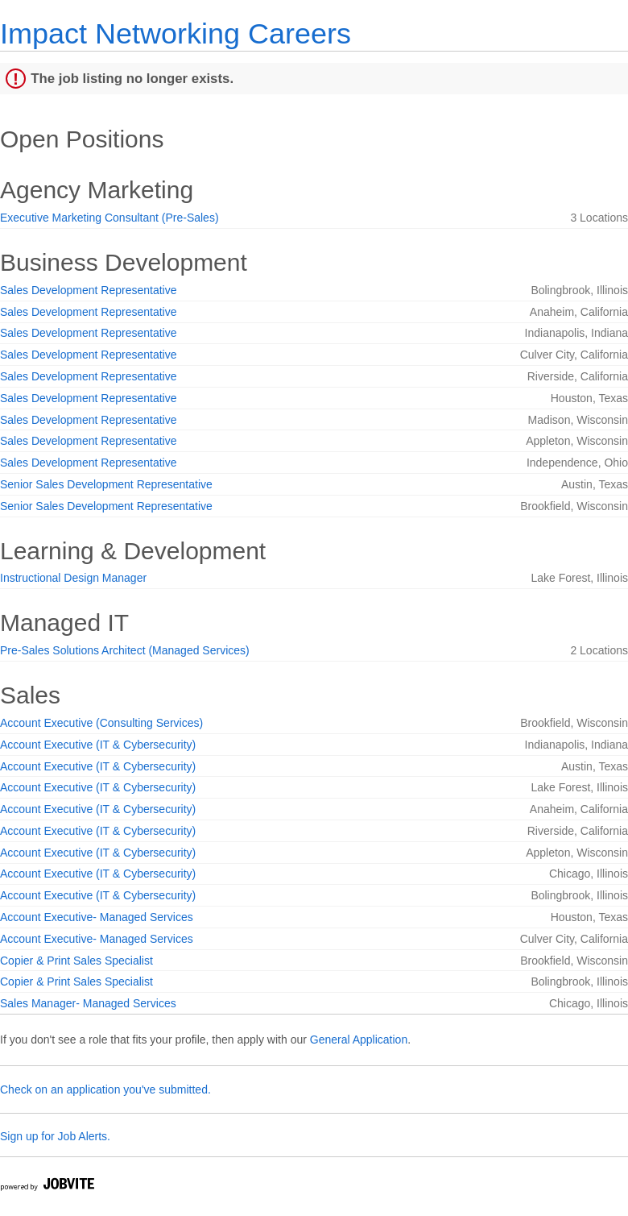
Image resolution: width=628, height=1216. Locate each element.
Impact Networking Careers (175, 33)
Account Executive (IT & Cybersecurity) (98, 744)
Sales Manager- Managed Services (88, 1003)
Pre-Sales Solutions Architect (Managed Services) (125, 650)
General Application (358, 1039)
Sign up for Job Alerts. (55, 1136)
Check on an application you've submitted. (105, 1089)
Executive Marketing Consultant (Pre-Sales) (109, 217)
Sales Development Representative (88, 290)
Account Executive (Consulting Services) (101, 722)
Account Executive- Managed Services (96, 917)
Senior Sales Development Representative (106, 484)
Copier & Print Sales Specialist (76, 960)
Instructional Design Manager (73, 577)
